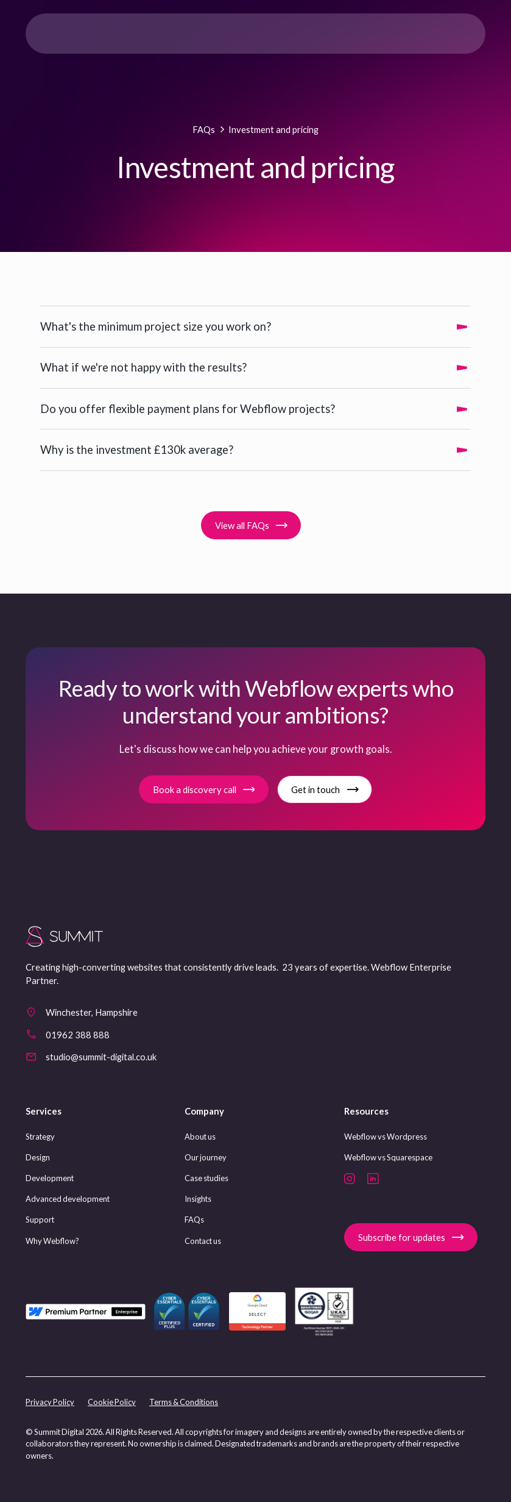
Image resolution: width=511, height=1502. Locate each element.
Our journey (206, 1157)
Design (38, 1157)
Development (50, 1178)
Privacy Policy (50, 1402)
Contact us (203, 1241)
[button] (461, 33)
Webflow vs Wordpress (385, 1136)
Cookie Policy (112, 1402)
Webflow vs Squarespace (388, 1157)
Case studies (206, 1178)
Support (40, 1219)
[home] (75, 34)
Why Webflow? (52, 1241)
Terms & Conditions (183, 1402)
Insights (198, 1199)
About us (200, 1136)
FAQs (194, 1219)
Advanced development (68, 1199)
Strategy (40, 1136)
